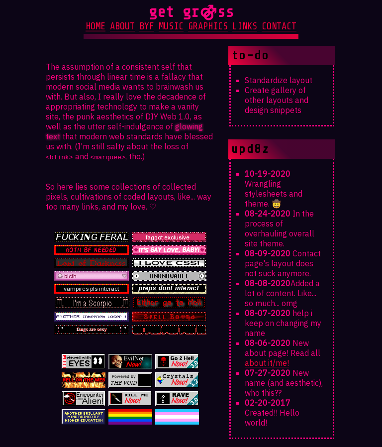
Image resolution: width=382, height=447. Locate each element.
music (171, 26)
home (95, 26)
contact (279, 26)
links (244, 26)
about (122, 26)
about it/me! (267, 363)
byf (146, 26)
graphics (208, 26)
